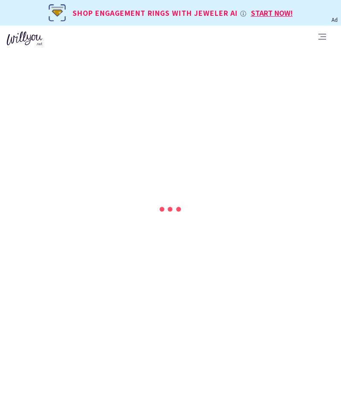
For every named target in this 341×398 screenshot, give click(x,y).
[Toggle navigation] (322, 37)
